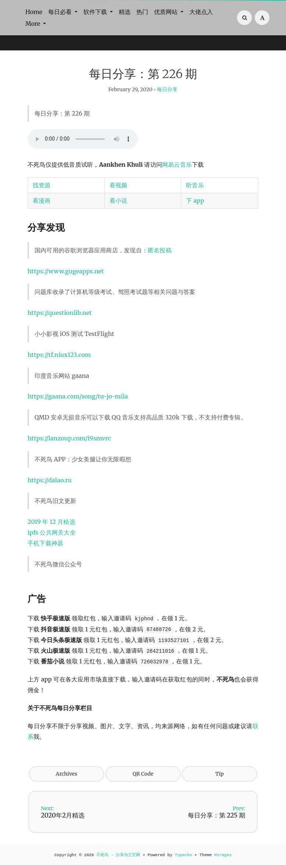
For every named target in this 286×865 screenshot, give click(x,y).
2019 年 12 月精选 (51, 521)
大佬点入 (201, 11)
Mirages (223, 855)
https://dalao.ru (50, 480)
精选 (125, 11)
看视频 (119, 185)
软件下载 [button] (95, 11)
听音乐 (195, 185)
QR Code (143, 773)
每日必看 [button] (60, 11)
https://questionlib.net (60, 312)
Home (33, 11)
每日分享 (167, 89)
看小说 (119, 200)
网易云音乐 (177, 164)
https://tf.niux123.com (59, 354)
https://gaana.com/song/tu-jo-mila (78, 396)
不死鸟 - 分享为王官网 (118, 855)
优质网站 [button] (166, 11)
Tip (219, 773)
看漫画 (42, 200)
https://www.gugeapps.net (66, 271)
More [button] (33, 23)
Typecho (183, 855)
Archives (67, 773)
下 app (195, 200)
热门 (142, 11)
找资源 (42, 185)
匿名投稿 (160, 250)
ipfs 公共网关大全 (52, 532)
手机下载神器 (45, 543)
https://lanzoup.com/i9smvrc (69, 438)
